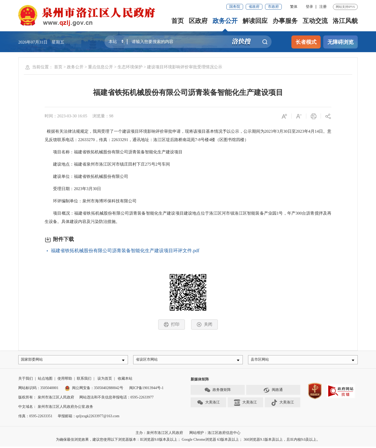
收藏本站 (125, 380)
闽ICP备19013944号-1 (146, 390)
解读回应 (255, 20)
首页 (177, 20)
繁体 (293, 7)
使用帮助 (64, 380)
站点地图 (45, 380)
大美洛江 (208, 404)
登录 (309, 7)
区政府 (198, 20)
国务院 (234, 7)
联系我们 (84, 380)
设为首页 (104, 380)
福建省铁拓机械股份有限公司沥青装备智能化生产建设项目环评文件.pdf (125, 250)
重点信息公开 (100, 67)
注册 (323, 7)
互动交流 (315, 20)
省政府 (254, 7)
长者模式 (306, 42)
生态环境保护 (130, 67)
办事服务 (285, 20)
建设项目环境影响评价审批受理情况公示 (184, 67)
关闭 (204, 324)
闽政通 (273, 392)
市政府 (273, 7)
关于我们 (25, 380)
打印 (171, 324)
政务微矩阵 (217, 392)
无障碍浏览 (340, 42)
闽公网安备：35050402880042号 (94, 390)
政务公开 (225, 20)
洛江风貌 (345, 20)
